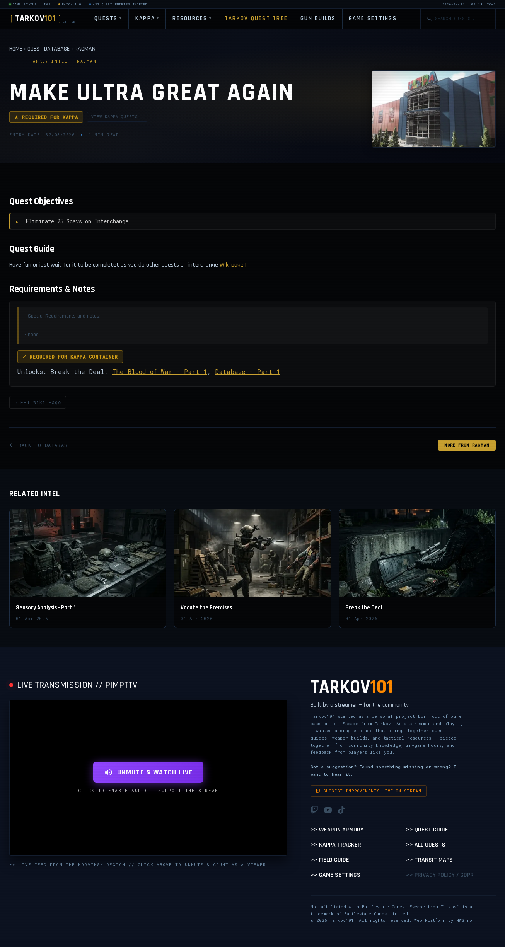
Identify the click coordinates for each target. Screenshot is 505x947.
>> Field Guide (330, 860)
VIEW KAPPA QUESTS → (117, 116)
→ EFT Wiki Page (37, 402)
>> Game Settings (335, 875)
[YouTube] (328, 810)
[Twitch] (314, 810)
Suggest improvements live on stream (368, 791)
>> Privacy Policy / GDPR (440, 875)
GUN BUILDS (318, 18)
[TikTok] (341, 810)
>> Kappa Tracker (336, 845)
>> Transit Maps (429, 860)
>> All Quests (425, 845)
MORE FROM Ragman (467, 445)
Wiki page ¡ (233, 265)
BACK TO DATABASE (40, 445)
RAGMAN (85, 49)
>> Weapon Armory (337, 830)
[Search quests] (462, 19)
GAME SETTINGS (373, 18)
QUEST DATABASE (48, 49)
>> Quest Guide (427, 830)
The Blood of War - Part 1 (159, 371)
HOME (15, 49)
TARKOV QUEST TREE (256, 18)
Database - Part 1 (247, 371)
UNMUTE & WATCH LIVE (148, 772)
